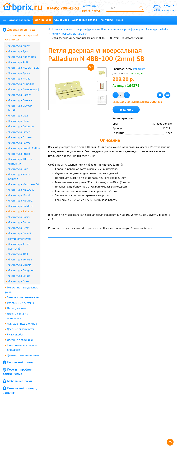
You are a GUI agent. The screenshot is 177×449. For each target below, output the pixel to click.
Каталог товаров (18, 20)
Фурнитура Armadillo (21, 84)
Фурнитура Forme (19, 143)
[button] (102, 110)
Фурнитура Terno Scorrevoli (19, 246)
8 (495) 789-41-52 (61, 9)
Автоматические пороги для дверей (22, 348)
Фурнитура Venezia (20, 259)
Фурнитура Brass (18, 281)
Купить (126, 109)
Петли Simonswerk (19, 238)
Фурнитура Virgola (19, 265)
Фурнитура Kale (18, 169)
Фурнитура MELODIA (21, 189)
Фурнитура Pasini (19, 217)
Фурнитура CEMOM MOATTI (20, 108)
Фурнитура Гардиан (21, 270)
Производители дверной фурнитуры (22, 37)
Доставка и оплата (84, 19)
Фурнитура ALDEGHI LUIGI (24, 67)
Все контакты (91, 10)
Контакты (106, 19)
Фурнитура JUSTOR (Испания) (20, 161)
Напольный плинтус (21, 362)
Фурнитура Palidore (20, 206)
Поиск (120, 19)
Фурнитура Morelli (19, 195)
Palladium (139, 69)
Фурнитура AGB (18, 62)
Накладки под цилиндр (22, 323)
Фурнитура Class (18, 121)
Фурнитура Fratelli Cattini (24, 148)
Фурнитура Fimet (19, 132)
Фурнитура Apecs (19, 73)
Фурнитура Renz (18, 228)
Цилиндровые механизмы (23, 355)
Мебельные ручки (19, 381)
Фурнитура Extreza (20, 137)
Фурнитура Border (19, 94)
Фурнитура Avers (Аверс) (23, 89)
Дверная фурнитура (21, 29)
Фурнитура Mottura (20, 200)
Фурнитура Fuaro (19, 153)
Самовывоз (61, 19)
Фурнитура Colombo (21, 126)
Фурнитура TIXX (18, 254)
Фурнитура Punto (19, 222)
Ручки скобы (15, 334)
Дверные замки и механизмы (18, 316)
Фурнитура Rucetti (19, 233)
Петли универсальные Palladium (69, 33)
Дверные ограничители (21, 329)
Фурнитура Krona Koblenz (19, 177)
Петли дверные (15, 308)
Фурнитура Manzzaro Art (23, 184)
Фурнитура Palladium (21, 211)
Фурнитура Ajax (18, 51)
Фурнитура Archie (19, 78)
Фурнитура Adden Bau (22, 56)
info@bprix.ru (90, 6)
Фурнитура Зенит (19, 275)
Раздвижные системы (19, 303)
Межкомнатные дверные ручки (21, 290)
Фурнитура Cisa (18, 115)
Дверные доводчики (19, 340)
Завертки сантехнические (23, 297)
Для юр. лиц (43, 19)
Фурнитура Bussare (20, 100)
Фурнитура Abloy (19, 46)
